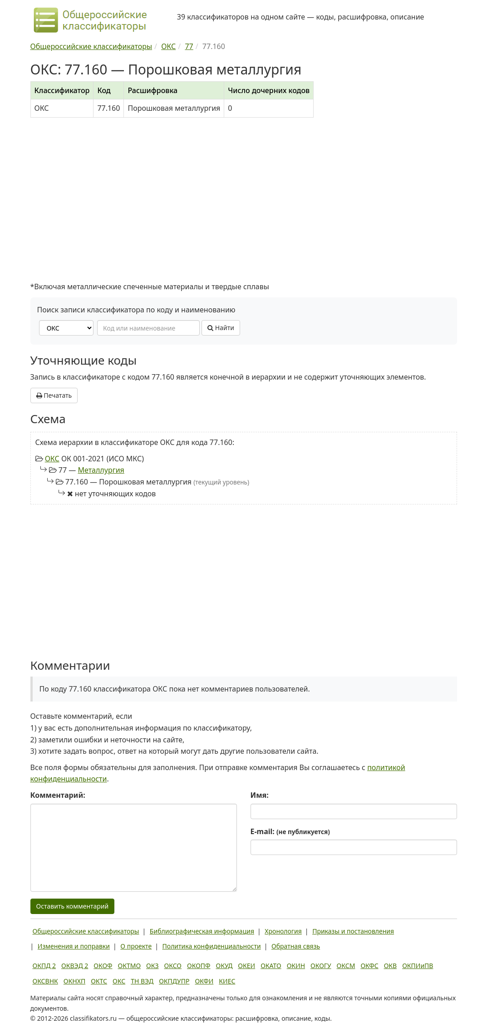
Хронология (283, 931)
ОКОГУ (320, 965)
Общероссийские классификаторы (86, 931)
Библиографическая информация (202, 931)
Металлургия (101, 470)
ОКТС (99, 981)
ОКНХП (74, 981)
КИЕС (227, 981)
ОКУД (224, 965)
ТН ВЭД (142, 981)
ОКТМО (129, 965)
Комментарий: (57, 795)
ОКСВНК (45, 981)
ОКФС (369, 965)
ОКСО (173, 965)
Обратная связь (295, 946)
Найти (220, 327)
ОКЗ (152, 965)
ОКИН (296, 965)
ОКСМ (346, 965)
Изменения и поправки (74, 946)
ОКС (52, 459)
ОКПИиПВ (417, 965)
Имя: (260, 795)
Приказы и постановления (353, 931)
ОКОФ (102, 965)
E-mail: (290, 831)
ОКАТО (271, 965)
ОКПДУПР (174, 981)
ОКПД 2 (44, 965)
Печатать (54, 395)
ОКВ (390, 965)
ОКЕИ (246, 965)
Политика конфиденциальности (211, 946)
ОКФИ (204, 981)
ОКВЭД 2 (74, 965)
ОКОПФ (198, 965)
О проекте (136, 946)
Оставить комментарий (72, 906)
